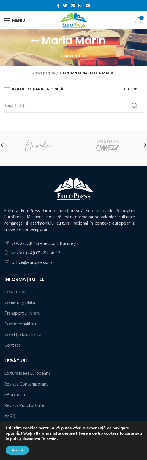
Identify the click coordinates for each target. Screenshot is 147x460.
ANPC (9, 416)
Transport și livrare (22, 313)
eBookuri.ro (15, 395)
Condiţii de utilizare (22, 334)
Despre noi (14, 292)
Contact (12, 345)
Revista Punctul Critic (24, 405)
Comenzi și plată (19, 302)
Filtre (130, 89)
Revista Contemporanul (27, 384)
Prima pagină (43, 73)
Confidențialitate (20, 324)
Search (134, 106)
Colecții (70, 56)
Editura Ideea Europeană (27, 373)
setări (51, 439)
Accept (17, 450)
